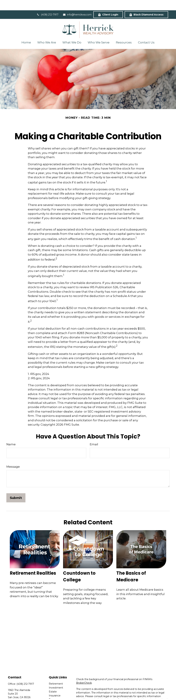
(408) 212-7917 (47, 4)
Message (13, 456)
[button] (26, 32)
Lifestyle (54, 697)
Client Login (108, 4)
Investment (56, 677)
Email (94, 434)
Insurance (54, 685)
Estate (53, 681)
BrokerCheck (84, 672)
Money (53, 693)
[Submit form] (15, 487)
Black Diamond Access (146, 4)
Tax (51, 689)
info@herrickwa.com (77, 4)
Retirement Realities (33, 563)
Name (11, 434)
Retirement (56, 673)
